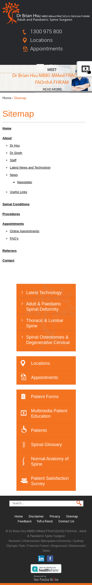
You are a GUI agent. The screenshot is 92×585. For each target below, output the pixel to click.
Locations (41, 39)
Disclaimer (36, 516)
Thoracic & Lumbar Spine (45, 323)
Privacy (55, 516)
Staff (13, 160)
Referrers (9, 250)
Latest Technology (44, 292)
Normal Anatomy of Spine (50, 461)
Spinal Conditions (16, 204)
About (7, 138)
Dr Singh (16, 153)
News (14, 175)
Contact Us (66, 521)
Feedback (25, 521)
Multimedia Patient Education (49, 413)
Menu (47, 66)
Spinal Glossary (46, 444)
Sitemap (72, 516)
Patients (39, 430)
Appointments (46, 48)
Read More (52, 89)
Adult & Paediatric (51, 306)
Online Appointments (24, 231)
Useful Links (18, 192)
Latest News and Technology (30, 167)
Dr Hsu (15, 145)
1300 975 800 (46, 31)
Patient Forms (45, 396)
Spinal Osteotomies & (51, 340)
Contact (8, 260)
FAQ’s (14, 238)
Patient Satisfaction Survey (50, 481)
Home (6, 98)
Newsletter (24, 182)
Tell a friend (45, 521)
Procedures (11, 214)
